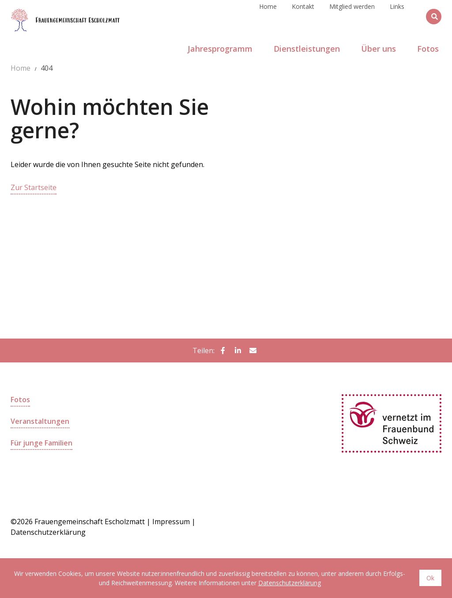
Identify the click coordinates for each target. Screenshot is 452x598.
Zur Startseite (33, 187)
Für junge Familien (42, 442)
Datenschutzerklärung (289, 583)
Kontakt (303, 16)
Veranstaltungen (40, 421)
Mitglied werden (352, 16)
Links (397, 16)
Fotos (20, 399)
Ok (430, 578)
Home (268, 16)
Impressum (171, 521)
